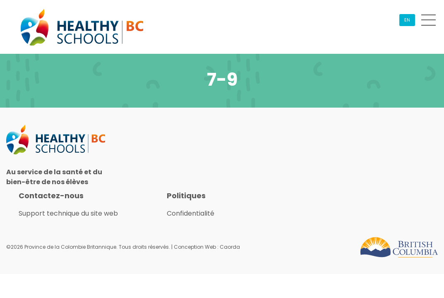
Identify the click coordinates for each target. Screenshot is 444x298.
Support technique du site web (68, 213)
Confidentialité (190, 213)
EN (407, 20)
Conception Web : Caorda (207, 246)
